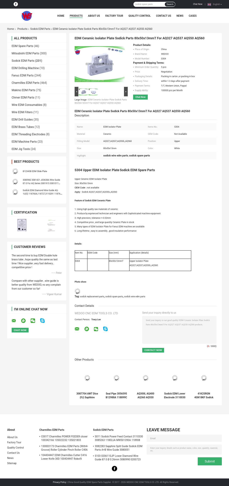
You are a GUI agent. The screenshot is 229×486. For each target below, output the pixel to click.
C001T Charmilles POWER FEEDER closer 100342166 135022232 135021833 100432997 (64, 439)
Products (76, 15)
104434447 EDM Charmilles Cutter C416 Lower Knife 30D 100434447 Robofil (64, 457)
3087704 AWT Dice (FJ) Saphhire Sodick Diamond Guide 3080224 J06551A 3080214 (87, 395)
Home (60, 15)
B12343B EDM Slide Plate (35, 171)
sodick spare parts (114, 296)
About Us (94, 15)
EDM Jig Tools (21, 149)
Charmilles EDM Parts (25, 82)
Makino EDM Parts (23, 90)
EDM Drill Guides (22, 119)
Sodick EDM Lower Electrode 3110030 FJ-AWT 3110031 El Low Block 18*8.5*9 (174, 395)
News (179, 15)
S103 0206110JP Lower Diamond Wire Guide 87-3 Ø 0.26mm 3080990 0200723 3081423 (118, 458)
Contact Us (163, 15)
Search (170, 4)
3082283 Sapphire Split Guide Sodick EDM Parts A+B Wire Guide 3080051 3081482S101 (118, 448)
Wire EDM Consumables (27, 105)
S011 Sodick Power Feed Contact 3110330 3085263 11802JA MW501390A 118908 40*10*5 (119, 439)
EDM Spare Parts (22, 46)
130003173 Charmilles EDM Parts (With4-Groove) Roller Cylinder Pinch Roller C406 (64, 448)
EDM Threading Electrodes (28, 134)
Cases (193, 15)
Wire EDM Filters (22, 112)
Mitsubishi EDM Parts (25, 53)
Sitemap (11, 463)
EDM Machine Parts (24, 141)
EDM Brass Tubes (23, 127)
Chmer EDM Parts (23, 97)
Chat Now (197, 4)
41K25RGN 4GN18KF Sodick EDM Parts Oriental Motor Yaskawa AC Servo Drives (204, 395)
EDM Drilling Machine (25, 68)
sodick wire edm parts (134, 296)
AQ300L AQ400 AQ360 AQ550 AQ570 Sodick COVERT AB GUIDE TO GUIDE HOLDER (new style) (145, 395)
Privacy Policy (59, 482)
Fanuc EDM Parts (23, 75)
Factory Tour (114, 15)
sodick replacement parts (92, 296)
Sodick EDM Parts (40, 28)
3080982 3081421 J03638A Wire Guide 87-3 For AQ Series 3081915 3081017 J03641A (41, 183)
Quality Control (139, 15)
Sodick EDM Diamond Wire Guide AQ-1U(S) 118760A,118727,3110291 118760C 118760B (43, 193)
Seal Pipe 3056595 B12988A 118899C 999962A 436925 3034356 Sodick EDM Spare (116, 395)
